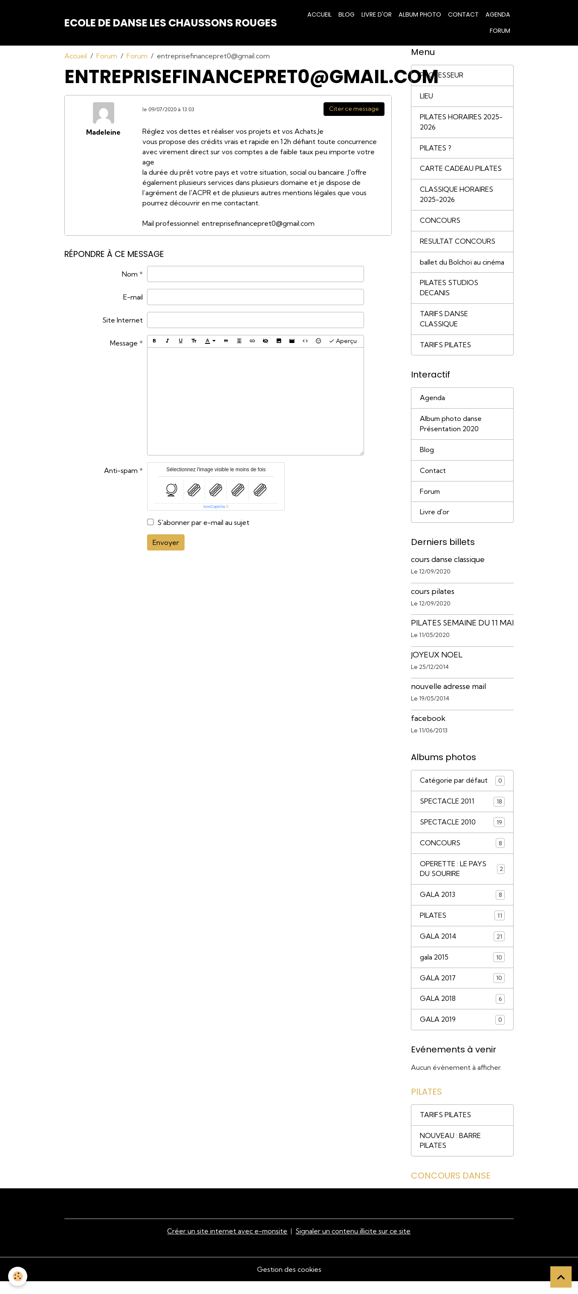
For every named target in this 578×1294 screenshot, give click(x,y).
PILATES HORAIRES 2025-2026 (461, 122)
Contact (463, 14)
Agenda (498, 14)
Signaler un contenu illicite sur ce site (353, 1244)
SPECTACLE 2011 (462, 813)
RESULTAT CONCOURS (457, 242)
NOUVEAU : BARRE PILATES (450, 1153)
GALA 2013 (462, 907)
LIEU (426, 96)
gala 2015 (462, 970)
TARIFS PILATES (445, 356)
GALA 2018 (462, 1012)
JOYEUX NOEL (436, 666)
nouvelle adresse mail (448, 698)
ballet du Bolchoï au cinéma (450, 268)
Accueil (319, 14)
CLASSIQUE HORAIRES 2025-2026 (456, 195)
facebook (428, 730)
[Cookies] (18, 1276)
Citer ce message (354, 108)
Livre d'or (376, 14)
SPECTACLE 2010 (462, 834)
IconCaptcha (214, 506)
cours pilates (432, 603)
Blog (346, 14)
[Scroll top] (561, 1277)
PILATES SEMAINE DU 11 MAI (462, 634)
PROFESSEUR (441, 75)
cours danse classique (448, 571)
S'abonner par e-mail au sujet (203, 522)
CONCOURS (440, 221)
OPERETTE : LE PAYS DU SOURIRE (462, 881)
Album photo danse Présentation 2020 (451, 435)
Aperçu (343, 341)
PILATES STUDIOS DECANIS (449, 299)
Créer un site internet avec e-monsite (227, 1244)
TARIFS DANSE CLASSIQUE (444, 330)
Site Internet (122, 320)
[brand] (170, 23)
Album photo (420, 14)
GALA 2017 (462, 991)
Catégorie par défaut (462, 793)
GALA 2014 (462, 949)
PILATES (462, 928)
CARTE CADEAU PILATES (461, 169)
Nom (130, 274)
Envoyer (166, 542)
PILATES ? (435, 148)
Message (124, 343)
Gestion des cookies (289, 1282)
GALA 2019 (462, 1033)
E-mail (133, 297)
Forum (500, 30)
